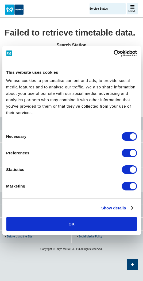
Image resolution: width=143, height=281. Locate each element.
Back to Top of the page (132, 264)
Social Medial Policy (90, 236)
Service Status (99, 8)
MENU (132, 11)
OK (71, 224)
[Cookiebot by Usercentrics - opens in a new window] (113, 53)
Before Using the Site (19, 236)
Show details (113, 208)
